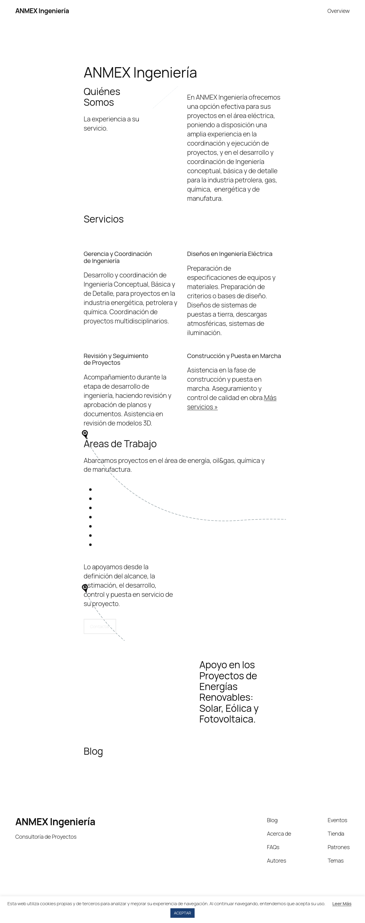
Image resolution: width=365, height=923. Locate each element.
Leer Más (341, 903)
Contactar (100, 626)
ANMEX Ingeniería (42, 10)
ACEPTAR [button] (182, 913)
